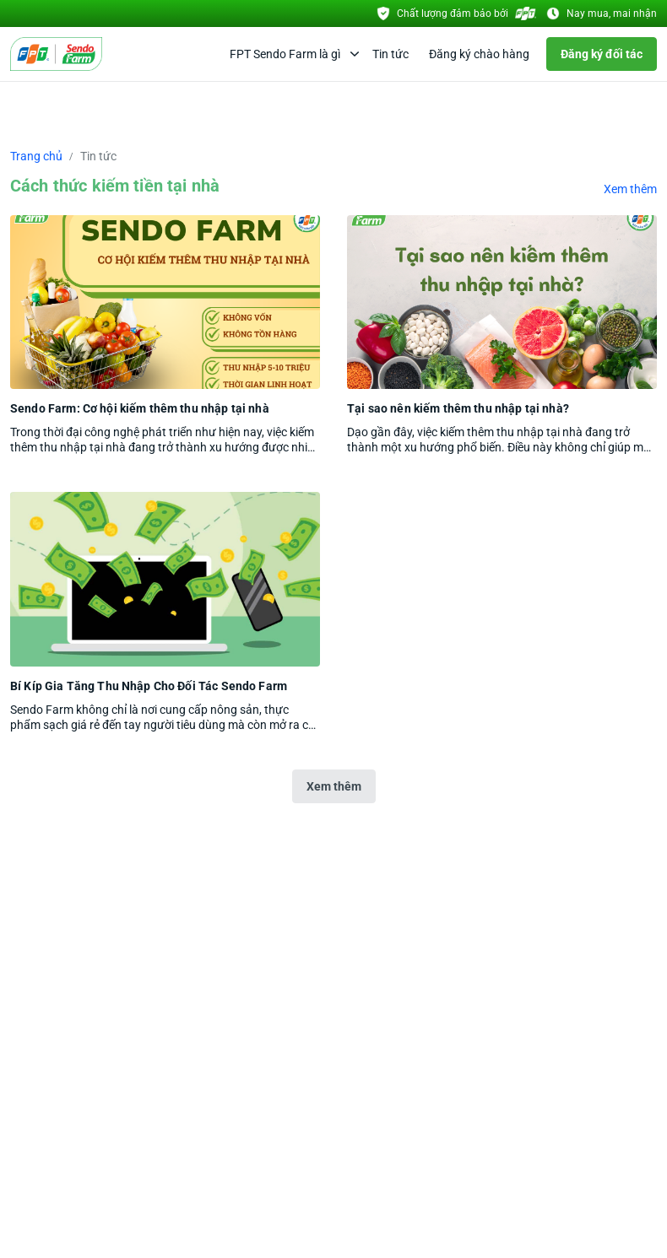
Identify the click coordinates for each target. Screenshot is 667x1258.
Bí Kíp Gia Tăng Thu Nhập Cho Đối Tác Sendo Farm (148, 686)
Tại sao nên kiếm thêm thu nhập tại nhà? (458, 408)
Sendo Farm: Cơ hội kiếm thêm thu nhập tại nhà (139, 408)
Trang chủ (36, 156)
